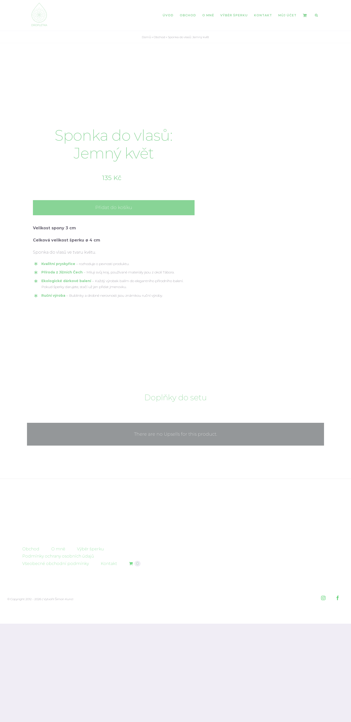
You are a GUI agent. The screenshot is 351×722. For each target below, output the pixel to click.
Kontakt (109, 663)
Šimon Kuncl (64, 699)
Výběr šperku (90, 648)
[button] (316, 15)
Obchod (159, 37)
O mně (58, 648)
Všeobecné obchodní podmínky (55, 663)
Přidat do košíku (113, 257)
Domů (146, 37)
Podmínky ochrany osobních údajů (58, 656)
